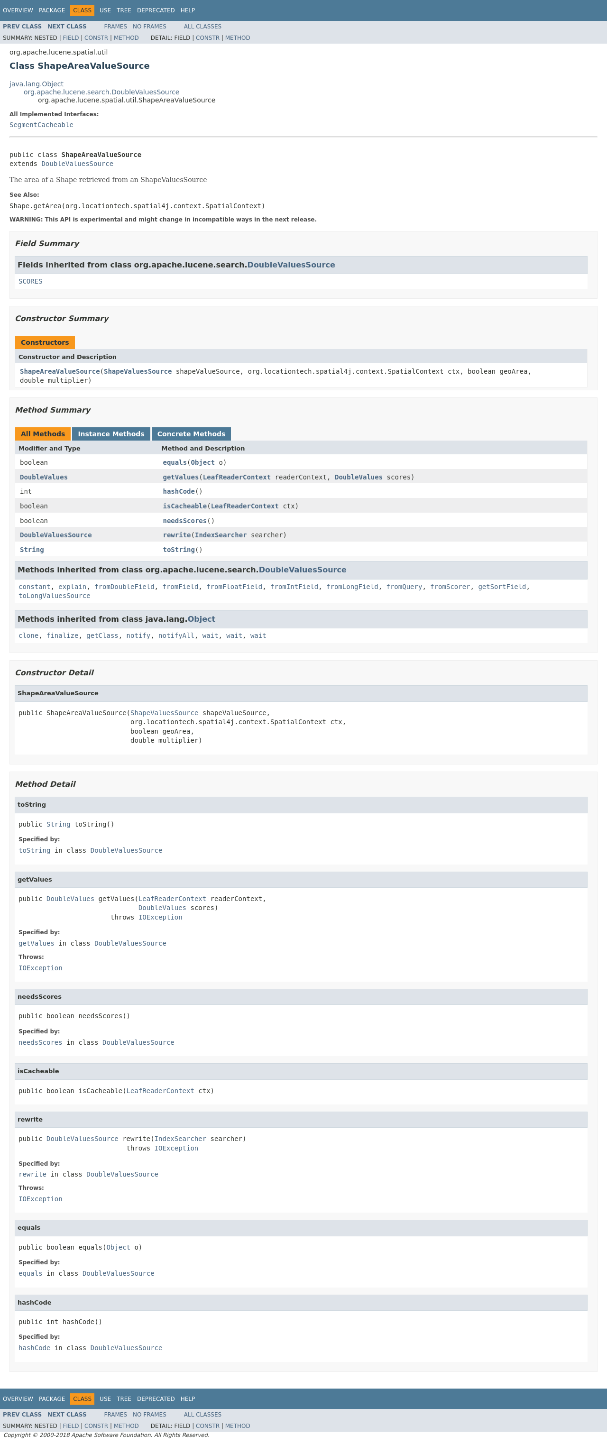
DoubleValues (44, 477)
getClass (102, 635)
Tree (124, 10)
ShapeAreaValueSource (60, 371)
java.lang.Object (36, 84)
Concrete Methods (191, 434)
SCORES (30, 281)
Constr (96, 38)
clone (28, 635)
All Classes (202, 26)
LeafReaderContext (237, 477)
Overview (18, 10)
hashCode (179, 491)
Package (52, 10)
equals (175, 462)
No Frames (149, 26)
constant (34, 586)
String (32, 549)
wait (210, 635)
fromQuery (404, 586)
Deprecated (156, 10)
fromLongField (352, 586)
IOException (160, 917)
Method (126, 38)
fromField (180, 586)
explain (72, 586)
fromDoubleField (124, 586)
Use (105, 10)
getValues (181, 477)
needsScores (185, 521)
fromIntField (294, 586)
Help (188, 10)
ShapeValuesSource (138, 371)
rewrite (177, 535)
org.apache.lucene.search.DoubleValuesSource (102, 92)
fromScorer (450, 586)
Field (71, 38)
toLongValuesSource (54, 595)
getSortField (502, 586)
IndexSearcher (221, 535)
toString (179, 549)
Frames (116, 26)
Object (203, 462)
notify (139, 635)
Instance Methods (111, 434)
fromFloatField (234, 586)
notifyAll (176, 635)
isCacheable (185, 506)
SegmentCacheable (41, 125)
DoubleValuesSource (77, 163)
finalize (62, 635)
